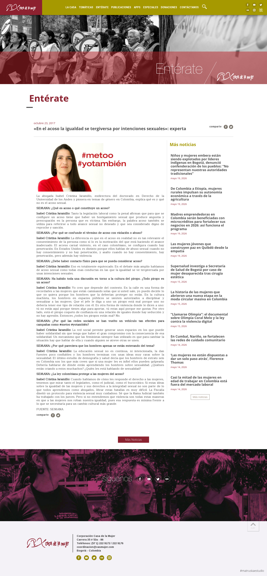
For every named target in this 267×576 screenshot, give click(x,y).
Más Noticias (133, 440)
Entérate (102, 7)
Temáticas (86, 7)
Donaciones (169, 7)
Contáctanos (189, 7)
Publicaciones (121, 7)
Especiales (150, 7)
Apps (137, 7)
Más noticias (200, 397)
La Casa (71, 7)
